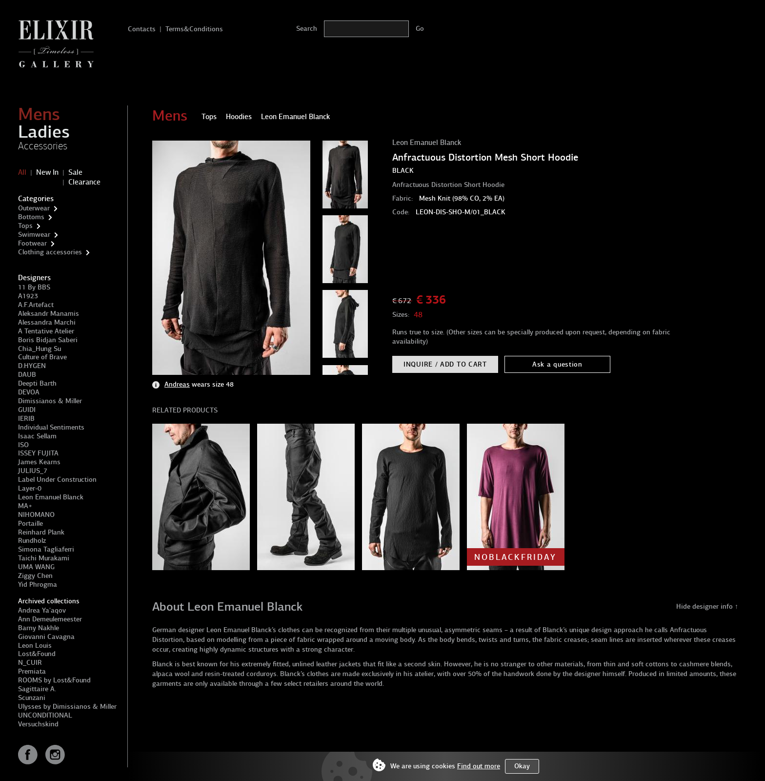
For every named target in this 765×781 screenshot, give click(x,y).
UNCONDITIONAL (45, 715)
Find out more (478, 766)
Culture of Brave (42, 357)
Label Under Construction (57, 479)
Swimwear (34, 234)
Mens (39, 114)
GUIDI (27, 410)
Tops (25, 226)
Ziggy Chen (35, 576)
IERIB (26, 418)
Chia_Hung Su (39, 349)
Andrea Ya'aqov (42, 610)
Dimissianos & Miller (50, 401)
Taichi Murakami (43, 558)
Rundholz (32, 540)
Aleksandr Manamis (48, 313)
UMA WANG (36, 567)
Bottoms (31, 217)
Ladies (44, 132)
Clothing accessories (50, 252)
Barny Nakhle (38, 628)
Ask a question (557, 364)
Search (306, 28)
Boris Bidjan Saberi (48, 340)
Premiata (32, 671)
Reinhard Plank (41, 532)
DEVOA (29, 392)
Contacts (142, 29)
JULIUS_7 (32, 471)
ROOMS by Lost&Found (54, 680)
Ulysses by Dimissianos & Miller (67, 706)
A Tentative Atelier (46, 331)
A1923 (28, 296)
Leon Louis (35, 645)
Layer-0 (29, 488)
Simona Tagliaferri (46, 549)
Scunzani (31, 698)
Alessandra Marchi (47, 322)
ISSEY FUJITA (38, 453)
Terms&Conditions (194, 29)
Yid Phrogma (37, 584)
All (22, 172)
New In (47, 172)
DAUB (27, 374)
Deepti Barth (37, 383)
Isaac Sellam (37, 436)
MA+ (25, 506)
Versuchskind (38, 724)
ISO (23, 445)
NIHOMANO (36, 515)
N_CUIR (30, 662)
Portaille (30, 523)
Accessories (42, 146)
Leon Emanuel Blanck (50, 497)
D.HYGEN (32, 366)
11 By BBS (34, 287)
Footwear (32, 243)
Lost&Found (37, 654)
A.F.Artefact (36, 305)
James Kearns (39, 462)
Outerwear (34, 208)
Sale (75, 172)
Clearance (84, 182)
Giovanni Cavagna (46, 637)
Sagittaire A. (37, 689)
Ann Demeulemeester (50, 619)
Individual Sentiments (51, 427)
